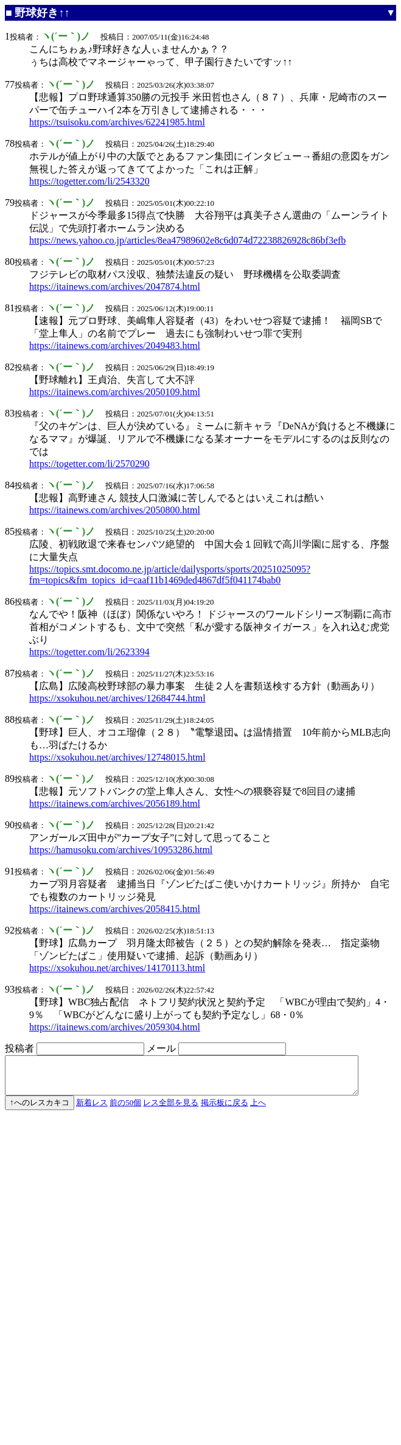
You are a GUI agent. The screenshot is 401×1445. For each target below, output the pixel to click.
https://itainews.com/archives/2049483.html (114, 345)
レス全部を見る (170, 1109)
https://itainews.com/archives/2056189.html (114, 803)
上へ (258, 1109)
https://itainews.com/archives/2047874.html (114, 286)
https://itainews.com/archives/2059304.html (114, 1027)
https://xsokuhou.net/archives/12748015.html (117, 757)
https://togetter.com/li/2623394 (89, 652)
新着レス (92, 1109)
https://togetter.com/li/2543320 (89, 181)
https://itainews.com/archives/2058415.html (114, 909)
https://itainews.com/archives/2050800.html (114, 510)
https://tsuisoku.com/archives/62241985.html (117, 122)
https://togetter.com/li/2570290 (89, 464)
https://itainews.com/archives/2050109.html (114, 392)
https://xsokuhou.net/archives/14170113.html (117, 968)
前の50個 (125, 1109)
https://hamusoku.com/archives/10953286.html (120, 850)
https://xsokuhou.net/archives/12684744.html (117, 698)
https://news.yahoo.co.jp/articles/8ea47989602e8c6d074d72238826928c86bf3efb (187, 240)
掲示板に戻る (224, 1109)
